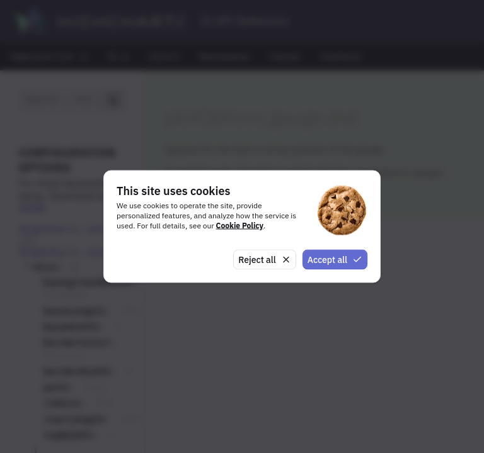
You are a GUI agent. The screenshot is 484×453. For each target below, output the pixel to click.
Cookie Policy (239, 225)
